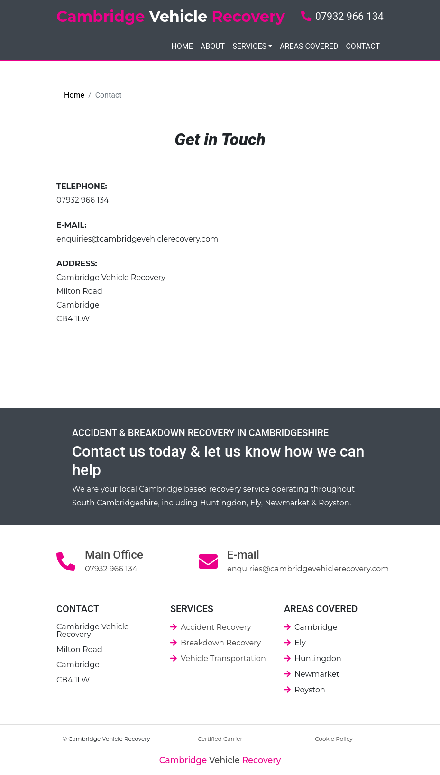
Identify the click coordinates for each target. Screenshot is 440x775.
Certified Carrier (220, 738)
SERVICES (249, 46)
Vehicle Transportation (223, 658)
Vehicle (220, 760)
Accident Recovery (216, 627)
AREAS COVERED (309, 46)
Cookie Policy (334, 738)
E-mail (243, 554)
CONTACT (363, 46)
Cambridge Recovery (170, 16)
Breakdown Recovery (221, 642)
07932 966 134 (342, 16)
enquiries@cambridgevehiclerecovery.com (137, 238)
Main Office (114, 554)
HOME (181, 46)
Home (74, 95)
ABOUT (213, 46)
